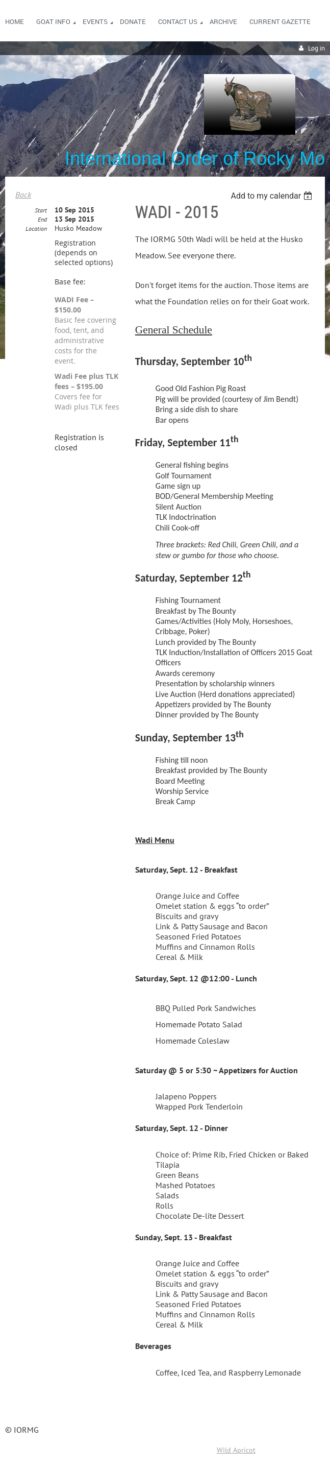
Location (36, 228)
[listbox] (273, 195)
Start (41, 210)
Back (23, 194)
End (42, 219)
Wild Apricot (236, 1450)
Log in (316, 48)
